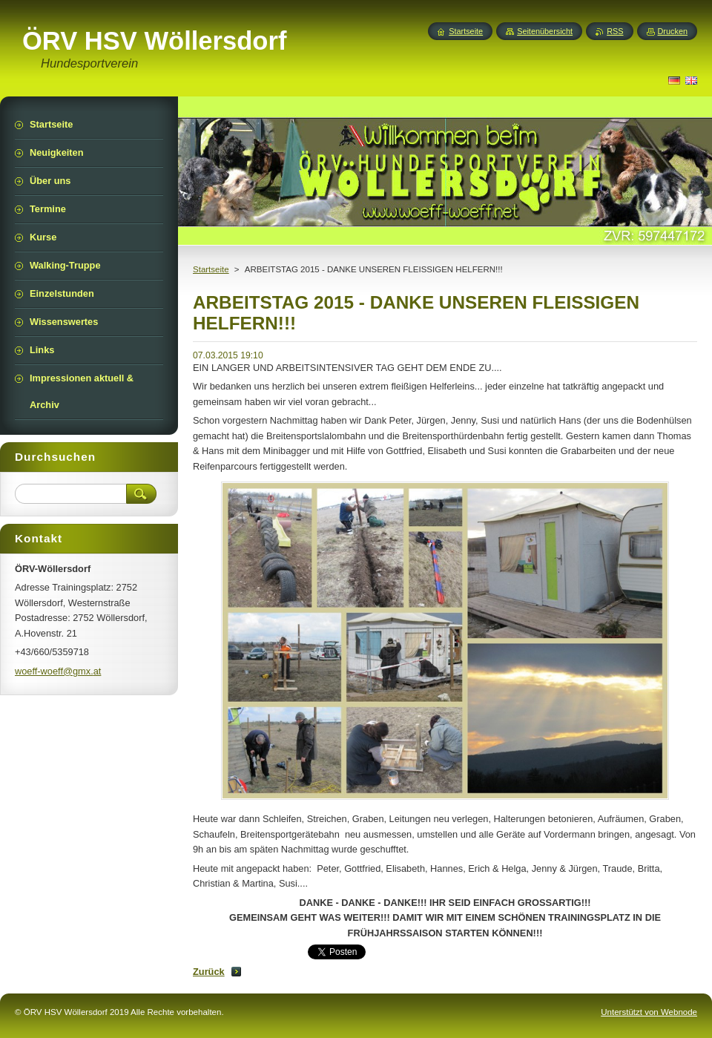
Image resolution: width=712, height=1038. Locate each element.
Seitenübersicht (545, 31)
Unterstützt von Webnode (649, 1012)
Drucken (673, 31)
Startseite (211, 269)
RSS (615, 31)
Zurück (209, 971)
